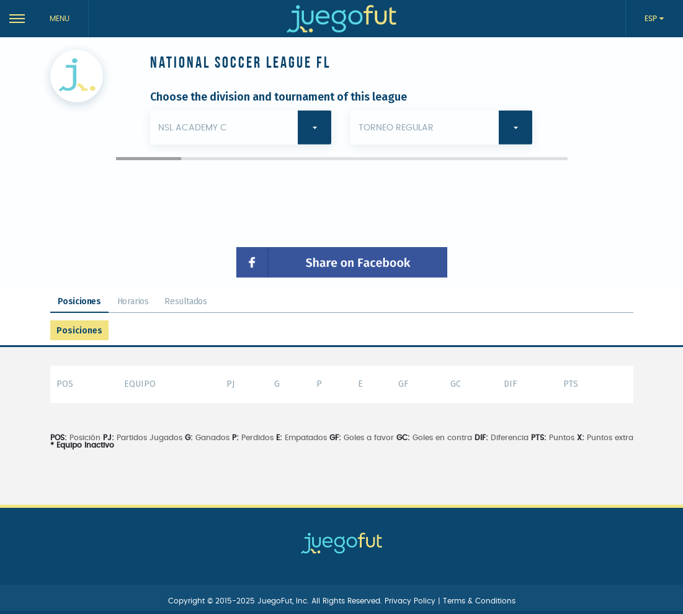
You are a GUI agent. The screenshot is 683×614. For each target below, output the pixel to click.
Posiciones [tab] (79, 301)
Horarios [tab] (133, 301)
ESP (652, 18)
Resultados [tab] (185, 301)
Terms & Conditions (479, 601)
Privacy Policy (411, 601)
